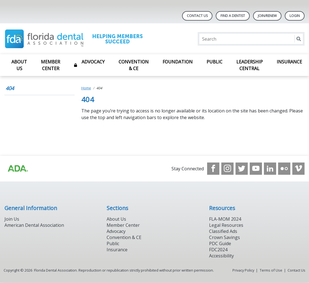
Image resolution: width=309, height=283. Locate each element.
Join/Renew (267, 15)
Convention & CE (134, 65)
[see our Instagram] (227, 169)
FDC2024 (218, 250)
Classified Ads (223, 231)
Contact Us (197, 15)
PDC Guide (220, 243)
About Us (19, 65)
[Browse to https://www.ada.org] (17, 168)
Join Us (11, 219)
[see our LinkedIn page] (270, 169)
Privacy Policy (243, 270)
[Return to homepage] (76, 39)
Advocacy (93, 62)
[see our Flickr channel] (284, 169)
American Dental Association (34, 225)
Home (86, 88)
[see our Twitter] (242, 169)
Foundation (178, 62)
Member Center (50, 65)
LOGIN (295, 15)
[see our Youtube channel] (256, 169)
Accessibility (221, 256)
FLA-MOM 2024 (225, 219)
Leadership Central (249, 65)
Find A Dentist (232, 15)
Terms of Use (271, 270)
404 (10, 88)
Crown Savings (224, 237)
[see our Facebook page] (213, 169)
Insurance (289, 62)
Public (214, 62)
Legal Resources (226, 225)
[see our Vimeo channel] (298, 169)
